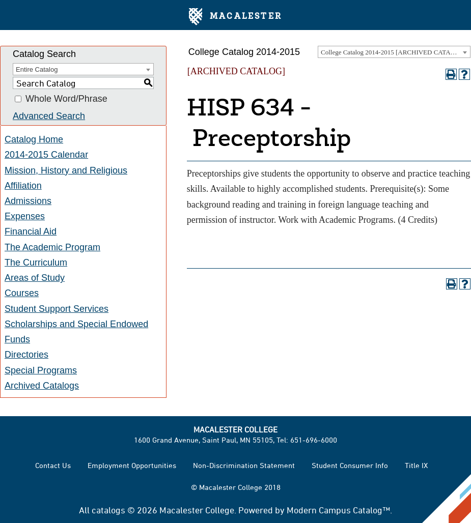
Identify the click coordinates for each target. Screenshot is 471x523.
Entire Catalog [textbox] (37, 69)
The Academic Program (52, 247)
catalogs (108, 510)
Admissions (28, 201)
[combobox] (394, 52)
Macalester (235, 17)
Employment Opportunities (132, 465)
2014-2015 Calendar (46, 155)
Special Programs (41, 370)
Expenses (25, 216)
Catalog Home (34, 139)
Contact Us (53, 465)
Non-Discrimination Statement (244, 465)
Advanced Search (49, 116)
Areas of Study (35, 278)
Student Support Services (56, 309)
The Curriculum (36, 262)
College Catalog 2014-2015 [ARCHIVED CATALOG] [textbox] (393, 52)
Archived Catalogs (42, 386)
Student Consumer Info (350, 465)
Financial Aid (31, 231)
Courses (22, 293)
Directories (26, 355)
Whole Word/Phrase (66, 99)
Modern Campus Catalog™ (338, 510)
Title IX (416, 465)
